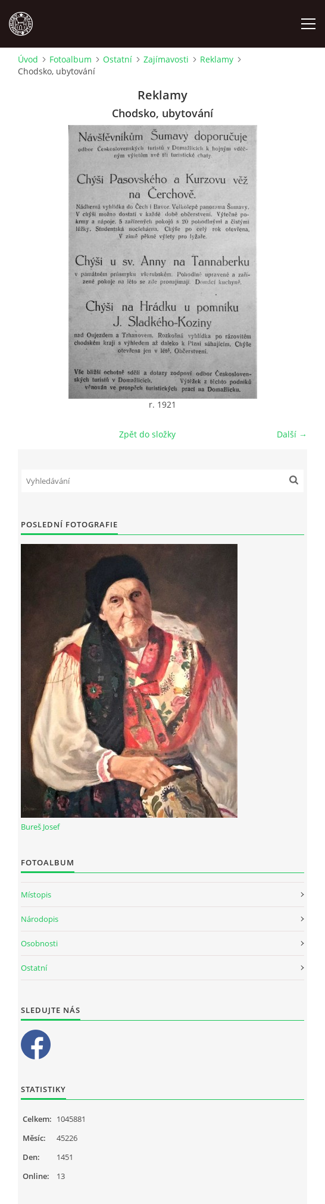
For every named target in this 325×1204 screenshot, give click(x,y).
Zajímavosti (166, 59)
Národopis (39, 919)
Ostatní (117, 59)
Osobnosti (39, 943)
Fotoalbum (70, 59)
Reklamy (216, 59)
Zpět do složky (147, 434)
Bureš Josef (40, 826)
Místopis (36, 894)
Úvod (28, 59)
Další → (292, 434)
